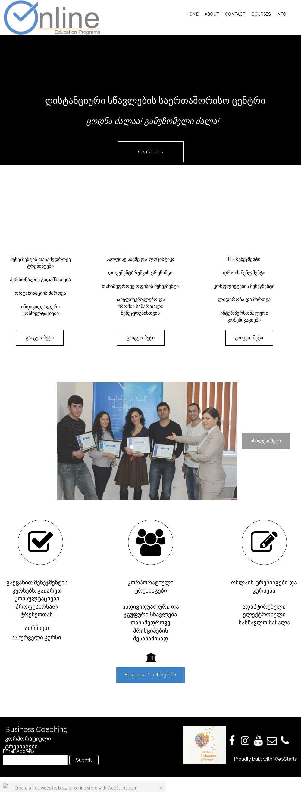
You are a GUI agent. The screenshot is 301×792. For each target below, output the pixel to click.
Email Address (19, 751)
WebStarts (285, 759)
